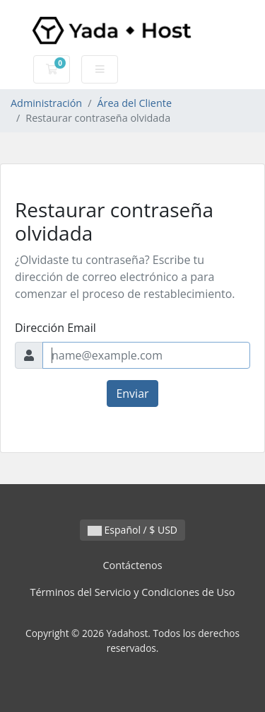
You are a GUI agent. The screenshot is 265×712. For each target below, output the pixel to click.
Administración (46, 103)
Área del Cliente (134, 103)
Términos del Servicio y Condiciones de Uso (132, 592)
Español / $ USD (132, 529)
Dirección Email (55, 327)
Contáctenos (132, 565)
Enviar (132, 393)
